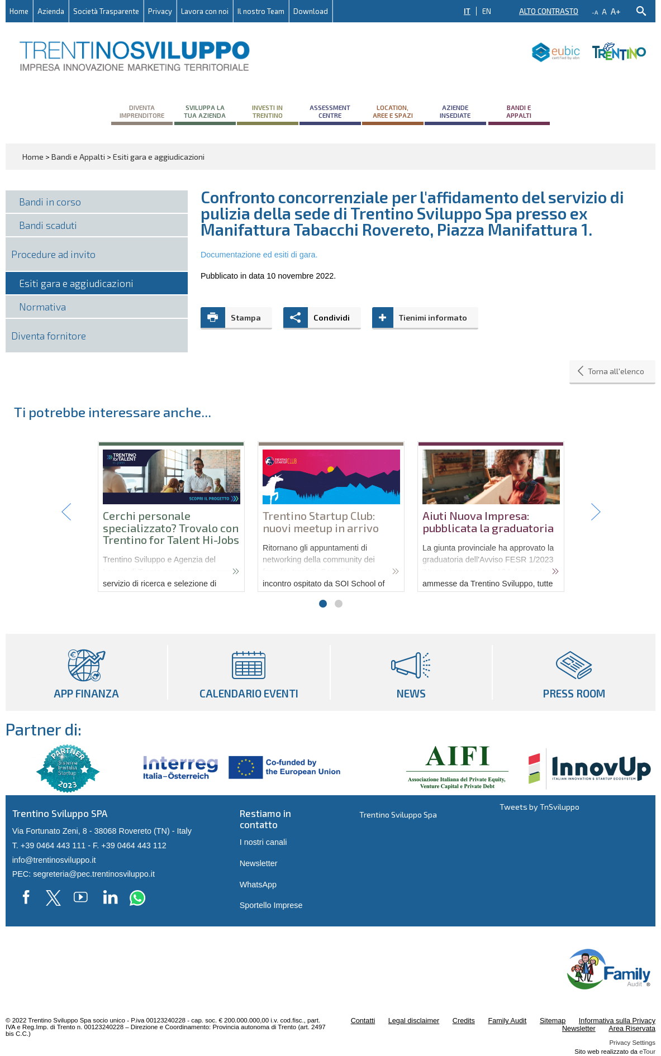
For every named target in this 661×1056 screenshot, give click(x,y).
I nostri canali (263, 842)
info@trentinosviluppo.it (54, 860)
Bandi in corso (50, 201)
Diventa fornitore (48, 335)
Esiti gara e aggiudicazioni (76, 283)
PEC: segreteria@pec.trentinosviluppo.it (83, 873)
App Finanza (86, 672)
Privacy (160, 11)
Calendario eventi (249, 672)
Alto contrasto (548, 11)
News (411, 672)
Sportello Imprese (271, 905)
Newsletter (259, 863)
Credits (464, 1021)
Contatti (363, 1021)
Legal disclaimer (413, 1021)
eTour (647, 1051)
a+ (616, 11)
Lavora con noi (205, 11)
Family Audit (507, 1021)
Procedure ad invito (53, 254)
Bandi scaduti (48, 225)
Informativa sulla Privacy (617, 1021)
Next (595, 512)
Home (18, 11)
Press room (574, 672)
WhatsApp (258, 884)
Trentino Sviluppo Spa (398, 814)
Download (310, 11)
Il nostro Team (260, 11)
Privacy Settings (632, 1042)
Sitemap (552, 1021)
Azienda (50, 11)
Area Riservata (631, 1029)
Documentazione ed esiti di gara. (259, 254)
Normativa (42, 306)
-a (595, 12)
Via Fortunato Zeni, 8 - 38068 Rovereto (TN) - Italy (102, 830)
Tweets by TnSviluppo (539, 806)
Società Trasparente (106, 11)
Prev (66, 512)
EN (486, 11)
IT (467, 11)
